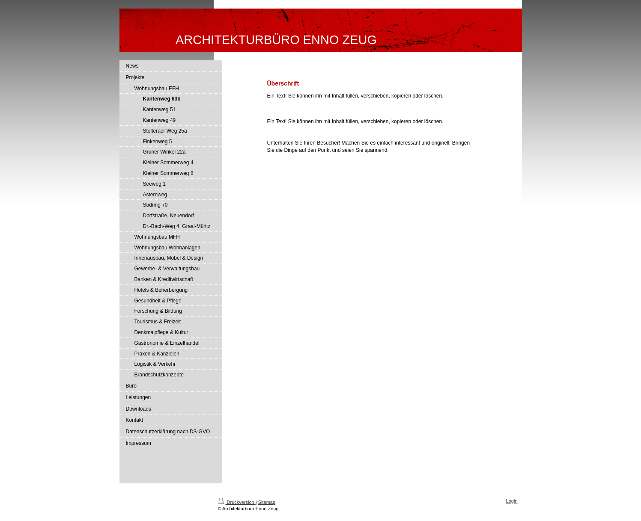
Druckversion (237, 502)
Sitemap (266, 502)
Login (512, 500)
